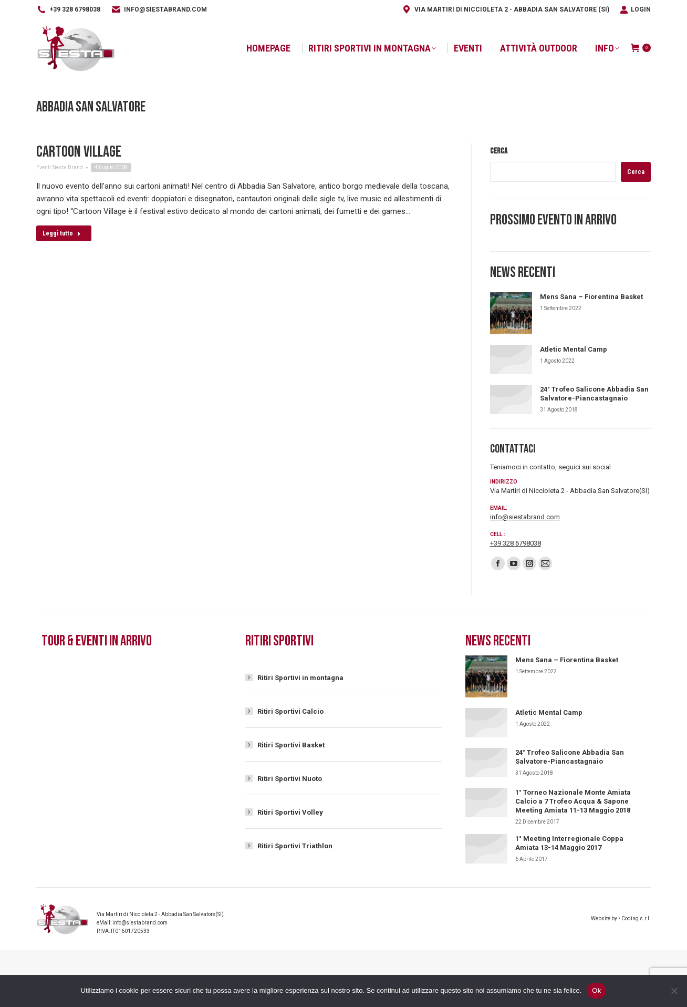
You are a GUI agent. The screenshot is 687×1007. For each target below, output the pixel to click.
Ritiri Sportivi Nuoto (289, 779)
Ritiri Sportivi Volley (290, 812)
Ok (596, 990)
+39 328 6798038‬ (68, 9)
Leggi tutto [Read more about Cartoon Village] (62, 233)
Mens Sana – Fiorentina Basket (591, 297)
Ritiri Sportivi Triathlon (294, 846)
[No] (674, 990)
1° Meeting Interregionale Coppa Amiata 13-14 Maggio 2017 (569, 843)
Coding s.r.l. (636, 918)
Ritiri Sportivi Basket (291, 745)
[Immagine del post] (511, 313)
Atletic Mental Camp (573, 349)
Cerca (498, 151)
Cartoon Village (78, 151)
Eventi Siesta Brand (59, 167)
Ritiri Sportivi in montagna (300, 678)
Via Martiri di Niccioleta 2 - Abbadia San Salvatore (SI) (505, 9)
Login (635, 9)
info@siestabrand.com (159, 9)
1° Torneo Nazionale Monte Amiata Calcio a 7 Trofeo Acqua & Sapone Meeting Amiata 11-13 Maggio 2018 (573, 801)
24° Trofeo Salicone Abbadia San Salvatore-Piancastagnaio (594, 393)
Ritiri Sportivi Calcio (290, 711)
